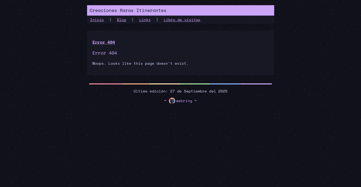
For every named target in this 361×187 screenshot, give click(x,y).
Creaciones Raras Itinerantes (128, 10)
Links (144, 19)
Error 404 (104, 42)
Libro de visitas (182, 19)
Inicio (97, 19)
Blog (121, 19)
